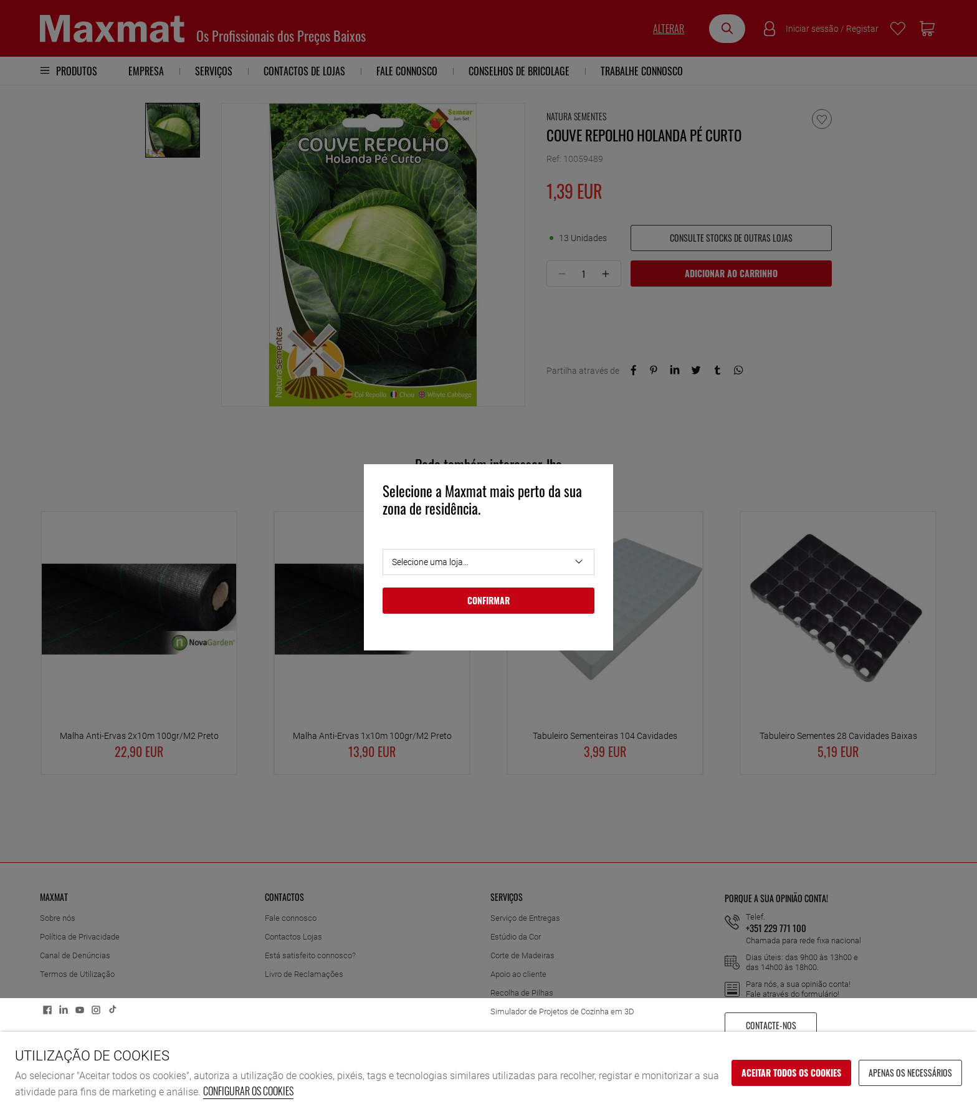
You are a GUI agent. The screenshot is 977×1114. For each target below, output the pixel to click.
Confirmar (488, 600)
